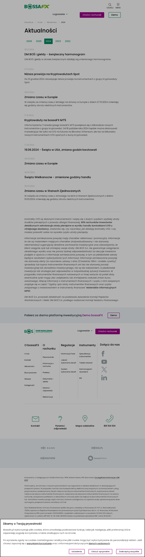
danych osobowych (99, 543)
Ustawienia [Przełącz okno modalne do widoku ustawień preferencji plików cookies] (77, 551)
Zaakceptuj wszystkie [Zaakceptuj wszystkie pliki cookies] (129, 551)
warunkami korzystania (39, 543)
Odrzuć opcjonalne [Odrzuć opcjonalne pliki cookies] (100, 551)
